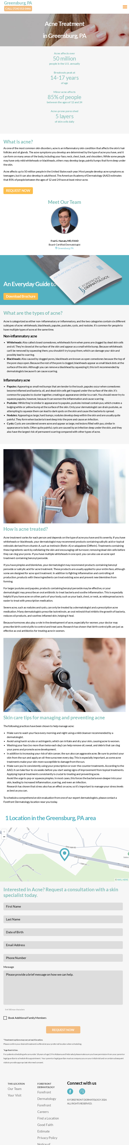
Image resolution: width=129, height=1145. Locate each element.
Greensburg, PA (18, 2)
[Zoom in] (4, 831)
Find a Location (48, 1118)
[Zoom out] (4, 836)
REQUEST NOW (18, 191)
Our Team (15, 1089)
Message (8, 966)
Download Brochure (20, 296)
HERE (125, 880)
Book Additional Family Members (27, 1017)
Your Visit (14, 1095)
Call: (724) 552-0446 (18, 8)
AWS (119, 880)
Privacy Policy (47, 1138)
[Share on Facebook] (71, 1092)
